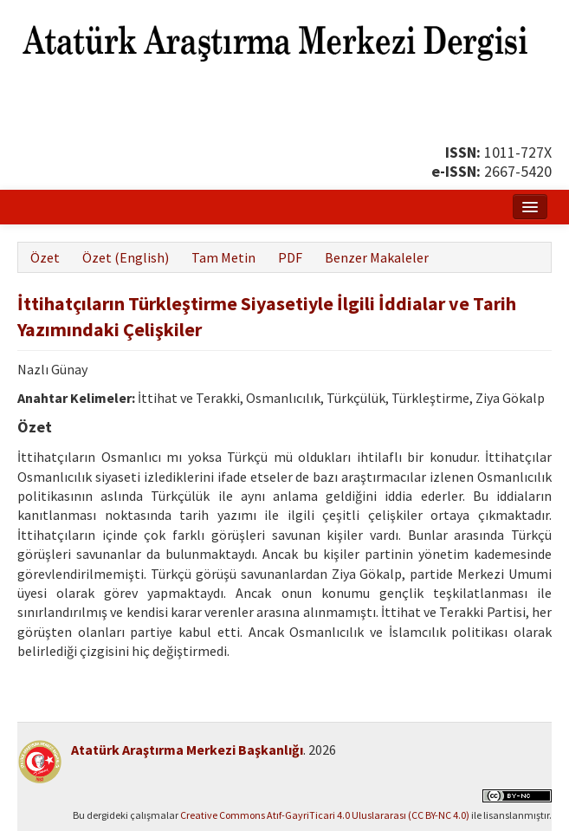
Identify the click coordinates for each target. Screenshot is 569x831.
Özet (45, 257)
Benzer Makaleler (377, 257)
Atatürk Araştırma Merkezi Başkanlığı (187, 749)
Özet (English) (125, 257)
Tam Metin (223, 257)
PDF (290, 257)
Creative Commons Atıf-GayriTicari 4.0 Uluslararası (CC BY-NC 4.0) (324, 814)
